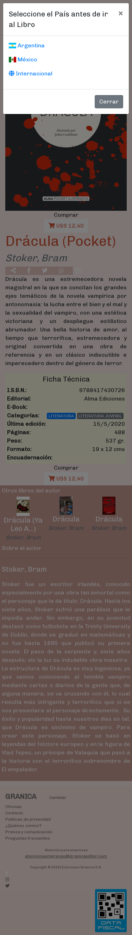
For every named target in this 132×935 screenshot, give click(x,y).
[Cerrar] (120, 13)
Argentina (27, 45)
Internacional (30, 73)
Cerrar (109, 101)
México (23, 59)
